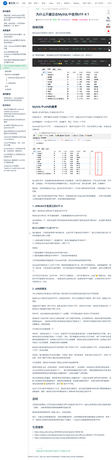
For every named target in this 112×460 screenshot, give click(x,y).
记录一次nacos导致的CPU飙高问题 (15, 47)
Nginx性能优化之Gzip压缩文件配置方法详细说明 (15, 132)
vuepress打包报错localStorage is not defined (15, 138)
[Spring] (77, 3)
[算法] (59, 3)
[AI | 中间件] (100, 3)
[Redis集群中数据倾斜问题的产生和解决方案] (53, 449)
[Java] (52, 3)
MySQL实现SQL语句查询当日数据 (14, 121)
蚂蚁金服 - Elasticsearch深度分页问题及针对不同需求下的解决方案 (14, 17)
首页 (17, 3)
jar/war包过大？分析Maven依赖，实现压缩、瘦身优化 (14, 150)
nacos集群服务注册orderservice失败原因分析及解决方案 (15, 54)
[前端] (44, 3)
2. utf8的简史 (11, 83)
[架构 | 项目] (88, 3)
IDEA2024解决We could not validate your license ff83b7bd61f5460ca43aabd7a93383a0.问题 (15, 112)
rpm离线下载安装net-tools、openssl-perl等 (14, 126)
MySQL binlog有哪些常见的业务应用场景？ (14, 41)
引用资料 (8, 89)
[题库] (37, 3)
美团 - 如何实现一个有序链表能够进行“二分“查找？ (14, 24)
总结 (6, 86)
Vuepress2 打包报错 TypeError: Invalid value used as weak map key (14, 168)
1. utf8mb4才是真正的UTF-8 (16, 79)
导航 (23, 3)
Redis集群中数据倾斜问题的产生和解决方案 (15, 61)
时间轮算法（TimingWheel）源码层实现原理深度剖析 (14, 99)
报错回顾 (8, 71)
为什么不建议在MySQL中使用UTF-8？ (14, 67)
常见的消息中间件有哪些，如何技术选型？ (14, 36)
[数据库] (68, 3)
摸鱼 (30, 3)
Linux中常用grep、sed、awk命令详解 (14, 144)
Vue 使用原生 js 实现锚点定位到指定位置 (14, 155)
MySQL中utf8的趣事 (12, 75)
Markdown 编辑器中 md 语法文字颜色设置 (14, 161)
